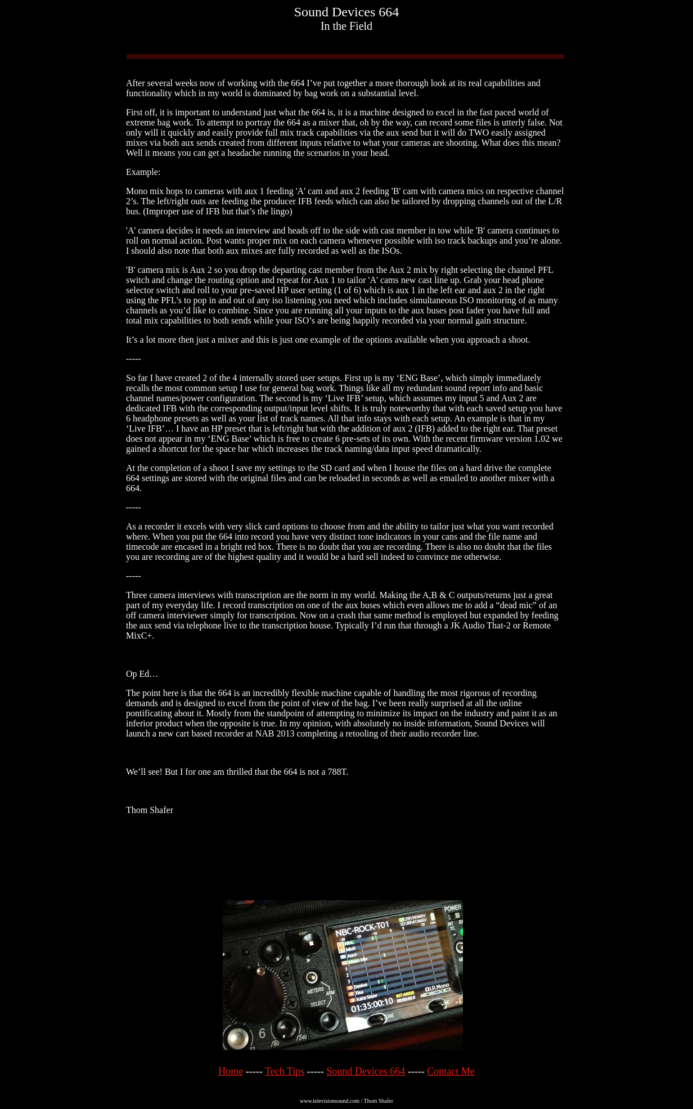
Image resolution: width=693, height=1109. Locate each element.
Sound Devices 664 (365, 1071)
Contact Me (450, 1071)
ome (234, 1071)
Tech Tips (284, 1071)
